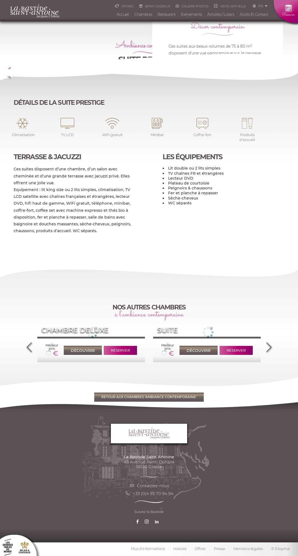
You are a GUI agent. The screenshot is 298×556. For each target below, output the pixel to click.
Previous (29, 345)
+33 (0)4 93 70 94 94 (149, 493)
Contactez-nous (149, 485)
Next (269, 345)
